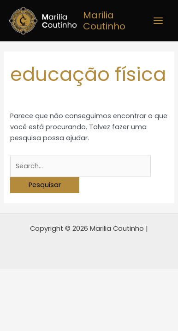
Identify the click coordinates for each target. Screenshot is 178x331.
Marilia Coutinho (104, 21)
